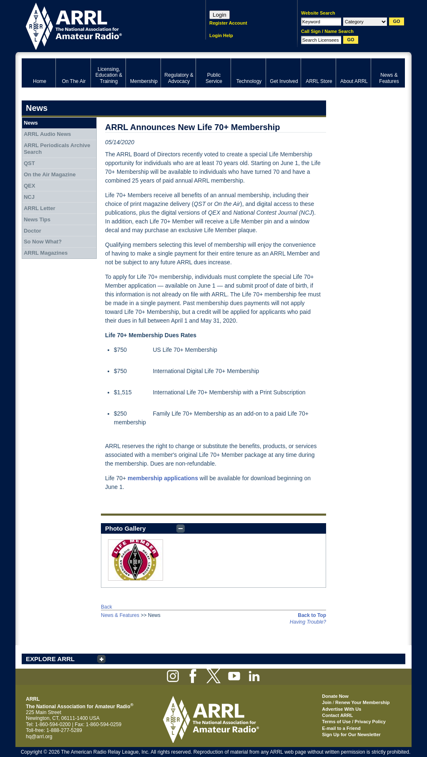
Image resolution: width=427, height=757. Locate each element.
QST (29, 163)
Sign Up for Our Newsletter (351, 734)
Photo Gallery (125, 528)
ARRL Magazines (46, 253)
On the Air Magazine (49, 174)
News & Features (120, 615)
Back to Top (312, 615)
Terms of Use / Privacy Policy (354, 721)
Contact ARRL (337, 715)
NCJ (29, 197)
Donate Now (335, 696)
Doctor (32, 231)
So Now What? (43, 241)
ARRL (103, 25)
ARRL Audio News (47, 134)
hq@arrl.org (39, 736)
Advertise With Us (341, 709)
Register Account (228, 22)
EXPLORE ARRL (50, 658)
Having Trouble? (308, 622)
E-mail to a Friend (341, 728)
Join (327, 702)
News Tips (37, 219)
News (31, 123)
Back (106, 607)
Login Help (221, 35)
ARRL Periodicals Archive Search (57, 148)
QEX (29, 186)
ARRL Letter (39, 208)
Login (219, 15)
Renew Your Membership (362, 702)
